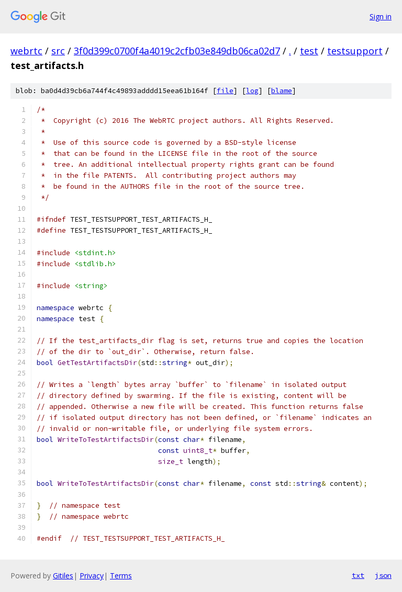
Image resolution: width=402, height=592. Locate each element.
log (252, 90)
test (309, 50)
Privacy (92, 575)
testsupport (355, 50)
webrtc (26, 50)
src (58, 50)
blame (281, 90)
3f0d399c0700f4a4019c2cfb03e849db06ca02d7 (177, 50)
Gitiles (63, 575)
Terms (121, 575)
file (225, 90)
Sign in (381, 16)
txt (358, 575)
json (383, 575)
